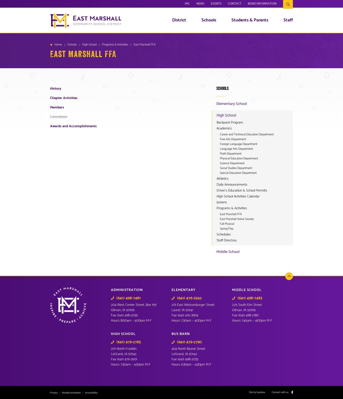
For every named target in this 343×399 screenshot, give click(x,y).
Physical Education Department (239, 158)
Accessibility (91, 393)
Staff (288, 20)
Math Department (231, 153)
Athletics (223, 179)
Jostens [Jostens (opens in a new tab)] (222, 202)
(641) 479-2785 (128, 342)
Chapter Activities (63, 98)
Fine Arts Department (233, 139)
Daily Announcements (232, 184)
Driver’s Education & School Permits (242, 190)
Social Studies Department (236, 168)
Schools (208, 20)
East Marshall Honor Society (237, 219)
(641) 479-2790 (189, 342)
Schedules (224, 234)
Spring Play (226, 228)
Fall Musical (227, 224)
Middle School (228, 252)
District (179, 20)
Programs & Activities (115, 44)
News (200, 4)
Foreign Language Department (238, 144)
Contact (234, 4)
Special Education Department (238, 173)
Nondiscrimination (71, 393)
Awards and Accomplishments (73, 126)
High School (89, 44)
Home (58, 44)
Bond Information (262, 4)
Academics (224, 128)
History (55, 89)
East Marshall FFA (231, 214)
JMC (187, 4)
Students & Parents (249, 20)
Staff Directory (227, 240)
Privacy (54, 393)
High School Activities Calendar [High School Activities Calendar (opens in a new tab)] (238, 196)
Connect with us (280, 392)
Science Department (232, 163)
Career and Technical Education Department (247, 134)
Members (57, 107)
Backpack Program (230, 122)
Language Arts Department (236, 149)
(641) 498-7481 (128, 298)
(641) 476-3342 (189, 298)
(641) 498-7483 (250, 298)
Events (216, 4)
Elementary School (231, 104)
